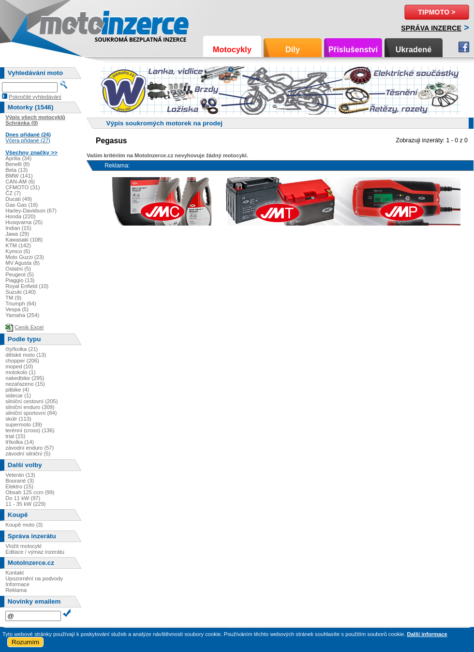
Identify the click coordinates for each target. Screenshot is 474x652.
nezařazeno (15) (24, 384)
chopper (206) (22, 361)
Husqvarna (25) (24, 222)
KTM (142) (18, 245)
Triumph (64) (20, 303)
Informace (17, 584)
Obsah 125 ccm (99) (29, 492)
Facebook (464, 47)
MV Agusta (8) (22, 263)
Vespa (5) (17, 309)
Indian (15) (18, 228)
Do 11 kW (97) (22, 498)
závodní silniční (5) (27, 453)
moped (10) (19, 366)
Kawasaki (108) (24, 240)
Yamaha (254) (22, 315)
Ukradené (414, 49)
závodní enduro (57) (29, 448)
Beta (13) (16, 170)
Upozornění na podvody (34, 578)
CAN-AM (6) (20, 181)
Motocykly (232, 49)
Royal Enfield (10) (26, 286)
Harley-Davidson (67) (31, 210)
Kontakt (14, 573)
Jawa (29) (17, 234)
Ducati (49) (18, 199)
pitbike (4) (17, 390)
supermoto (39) (23, 424)
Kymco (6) (17, 251)
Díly (292, 49)
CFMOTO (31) (22, 187)
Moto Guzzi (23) (24, 257)
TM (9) (13, 298)
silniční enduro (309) (29, 407)
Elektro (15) (19, 486)
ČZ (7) (13, 193)
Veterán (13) (20, 475)
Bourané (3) (19, 481)
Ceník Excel (29, 327)
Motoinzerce (60, 24)
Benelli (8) (17, 164)
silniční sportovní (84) (31, 413)
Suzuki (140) (20, 292)
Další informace (427, 634)
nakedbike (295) (24, 378)
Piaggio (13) (19, 280)
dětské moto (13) (25, 355)
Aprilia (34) (18, 158)
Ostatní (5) (18, 269)
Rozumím (25, 642)
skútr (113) (18, 419)
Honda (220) (20, 216)
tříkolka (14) (19, 442)
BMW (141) (19, 176)
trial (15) (15, 436)
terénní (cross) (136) (29, 430)
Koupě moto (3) (24, 525)
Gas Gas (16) (21, 205)
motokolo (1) (20, 372)
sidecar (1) (18, 395)
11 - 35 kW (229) (25, 504)
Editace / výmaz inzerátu (34, 552)
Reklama (16, 590)
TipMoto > (436, 12)
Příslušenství (353, 49)
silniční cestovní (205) (31, 401)
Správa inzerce (431, 28)
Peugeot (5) (19, 274)
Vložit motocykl (23, 546)
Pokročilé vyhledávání (35, 97)
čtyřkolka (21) (21, 349)
